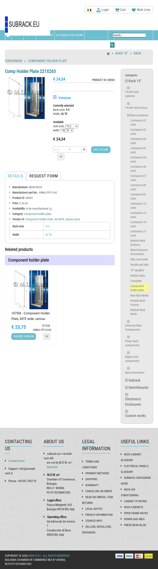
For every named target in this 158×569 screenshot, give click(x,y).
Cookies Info (93, 520)
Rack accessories (134, 372)
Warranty (92, 485)
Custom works (14, 45)
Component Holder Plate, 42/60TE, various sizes (52, 219)
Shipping (91, 479)
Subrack (29, 35)
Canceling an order (98, 491)
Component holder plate (47, 61)
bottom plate (137, 275)
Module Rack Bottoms (137, 242)
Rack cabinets (133, 507)
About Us (52, 467)
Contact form (16, 461)
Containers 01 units (138, 122)
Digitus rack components (132, 358)
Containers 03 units (138, 141)
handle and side (139, 264)
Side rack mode (139, 259)
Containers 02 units (138, 131)
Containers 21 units (138, 233)
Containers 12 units (138, 205)
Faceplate (136, 281)
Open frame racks (136, 513)
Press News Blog (135, 525)
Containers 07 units (138, 178)
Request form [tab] (43, 175)
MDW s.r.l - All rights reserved (48, 555)
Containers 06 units (138, 168)
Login (102, 10)
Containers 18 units (138, 224)
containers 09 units (138, 196)
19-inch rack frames (136, 107)
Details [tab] (15, 175)
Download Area (134, 519)
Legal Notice (93, 508)
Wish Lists (140, 10)
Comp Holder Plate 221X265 (30, 71)
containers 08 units (138, 187)
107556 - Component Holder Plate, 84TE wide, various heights (30, 318)
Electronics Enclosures (69, 35)
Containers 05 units (138, 159)
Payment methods (97, 473)
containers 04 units (138, 150)
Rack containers (139, 115)
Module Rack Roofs (137, 312)
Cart (120, 10)
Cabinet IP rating (135, 501)
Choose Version (23, 336)
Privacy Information (99, 514)
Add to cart (100, 149)
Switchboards (45, 35)
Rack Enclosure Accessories (139, 252)
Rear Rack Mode (139, 295)
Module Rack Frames (137, 302)
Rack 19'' (17, 35)
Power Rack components (132, 343)
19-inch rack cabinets (132, 94)
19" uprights (137, 270)
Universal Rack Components (133, 327)
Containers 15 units (138, 215)
